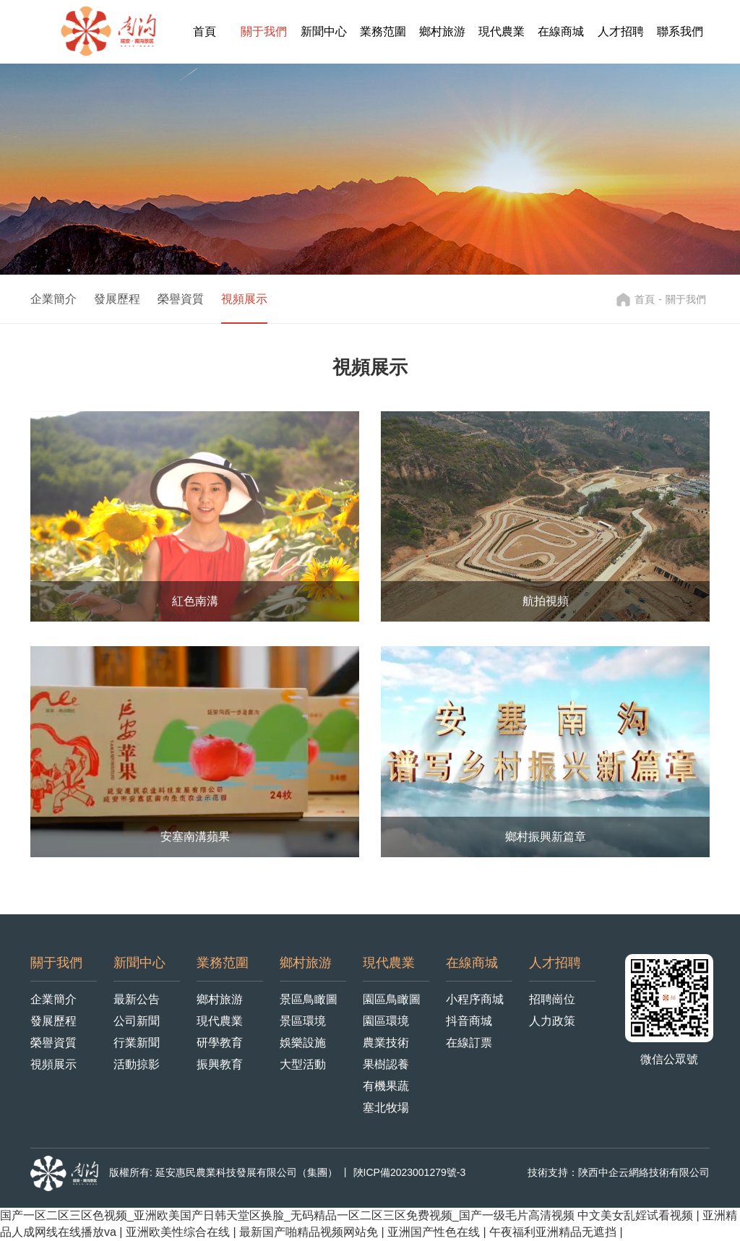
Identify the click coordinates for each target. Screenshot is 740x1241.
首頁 (204, 31)
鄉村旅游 (442, 31)
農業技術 (386, 1042)
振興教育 (220, 1064)
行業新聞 (136, 1042)
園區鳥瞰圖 (392, 999)
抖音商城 (469, 1021)
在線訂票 (469, 1042)
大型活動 (303, 1064)
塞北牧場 (386, 1108)
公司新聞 (136, 1021)
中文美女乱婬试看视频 (636, 1215)
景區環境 (303, 1021)
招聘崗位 (552, 999)
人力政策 (552, 1021)
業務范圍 (383, 31)
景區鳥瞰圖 (308, 999)
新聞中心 (324, 31)
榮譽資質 (181, 299)
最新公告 (136, 999)
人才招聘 (621, 31)
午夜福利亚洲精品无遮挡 (554, 1232)
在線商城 (561, 31)
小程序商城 (475, 999)
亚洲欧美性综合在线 (179, 1232)
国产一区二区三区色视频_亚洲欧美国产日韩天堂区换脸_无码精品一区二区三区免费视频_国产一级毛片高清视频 (287, 1215)
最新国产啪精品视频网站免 (310, 1232)
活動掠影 (136, 1064)
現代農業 (501, 31)
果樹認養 (386, 1064)
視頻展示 (244, 299)
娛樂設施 (303, 1042)
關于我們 (264, 31)
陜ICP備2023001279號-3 (409, 1172)
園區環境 (386, 1021)
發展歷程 (117, 299)
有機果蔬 (386, 1086)
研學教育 (220, 1042)
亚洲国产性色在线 (435, 1232)
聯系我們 (680, 31)
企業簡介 (53, 299)
